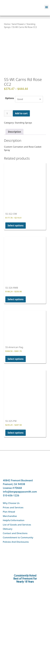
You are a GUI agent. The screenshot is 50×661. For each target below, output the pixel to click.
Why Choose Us (11, 492)
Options (9, 87)
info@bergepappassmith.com (20, 481)
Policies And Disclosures (16, 531)
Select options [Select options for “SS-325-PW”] (15, 422)
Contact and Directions (15, 522)
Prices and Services (13, 496)
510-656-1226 (11, 485)
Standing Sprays (23, 112)
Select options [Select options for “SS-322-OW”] (15, 215)
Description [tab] (14, 121)
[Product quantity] (8, 103)
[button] (46, 7)
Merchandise (10, 505)
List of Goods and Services (17, 514)
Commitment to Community (18, 527)
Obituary (7, 518)
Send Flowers (18, 24)
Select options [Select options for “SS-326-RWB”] (15, 289)
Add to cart (21, 102)
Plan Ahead (9, 501)
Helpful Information (13, 509)
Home (7, 24)
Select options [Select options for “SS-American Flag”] (15, 348)
